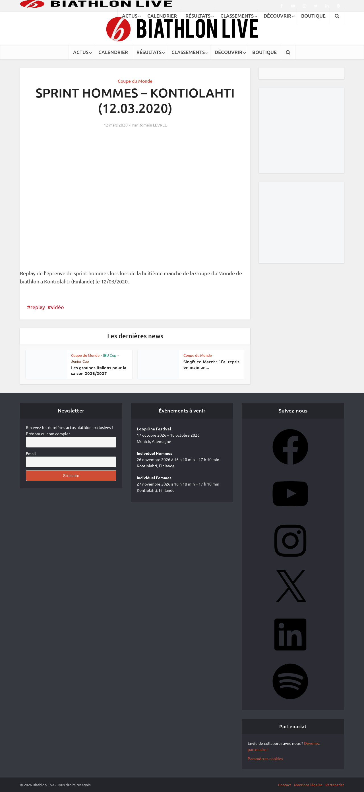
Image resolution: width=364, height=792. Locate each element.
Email (31, 453)
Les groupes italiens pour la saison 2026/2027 (98, 370)
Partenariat (334, 784)
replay (37, 307)
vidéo (57, 307)
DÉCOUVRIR (228, 52)
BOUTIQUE (264, 52)
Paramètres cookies (265, 758)
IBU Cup (109, 355)
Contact (284, 784)
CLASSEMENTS (188, 52)
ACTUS (80, 52)
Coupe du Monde (135, 81)
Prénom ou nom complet (48, 433)
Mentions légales (308, 784)
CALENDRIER (113, 52)
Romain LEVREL (152, 124)
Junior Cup (80, 361)
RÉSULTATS (149, 52)
